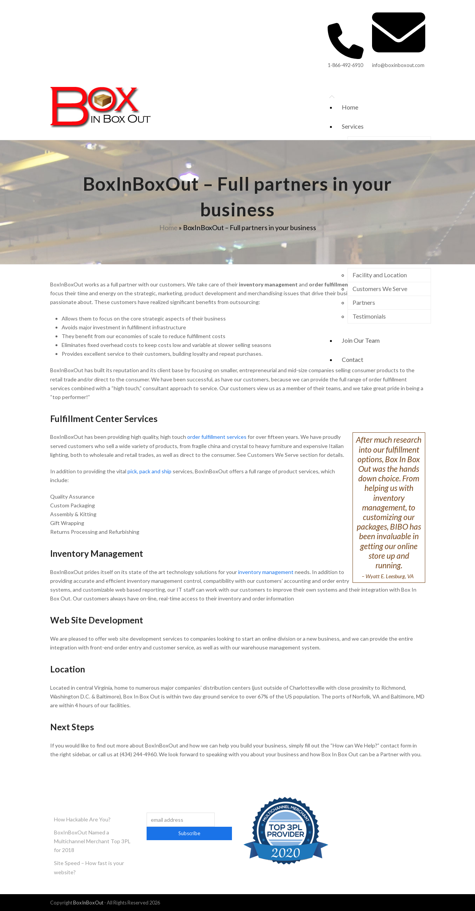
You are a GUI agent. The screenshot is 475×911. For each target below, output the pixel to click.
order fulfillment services (216, 436)
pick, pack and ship (149, 471)
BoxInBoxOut (88, 903)
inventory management (266, 572)
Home (168, 227)
